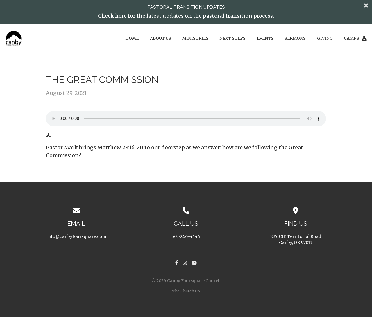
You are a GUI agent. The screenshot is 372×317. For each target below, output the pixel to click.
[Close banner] (366, 6)
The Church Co (186, 291)
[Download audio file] (48, 135)
